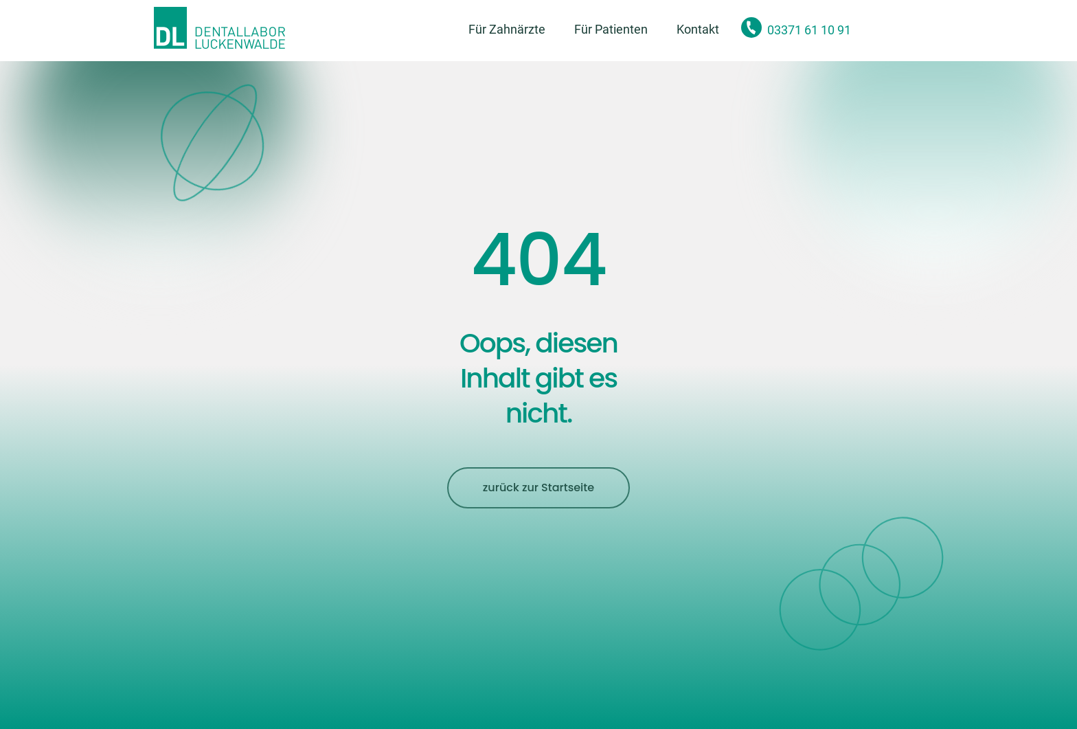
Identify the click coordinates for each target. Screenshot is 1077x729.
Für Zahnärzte (506, 29)
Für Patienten (611, 29)
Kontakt (698, 29)
